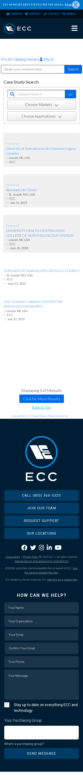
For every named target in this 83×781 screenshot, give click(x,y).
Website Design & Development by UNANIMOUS (41, 561)
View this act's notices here (62, 579)
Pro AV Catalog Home (19, 59)
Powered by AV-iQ (58, 416)
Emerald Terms (19, 416)
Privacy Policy (38, 416)
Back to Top (41, 407)
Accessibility (13, 556)
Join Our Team (41, 508)
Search (71, 13)
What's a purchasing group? (24, 744)
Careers (16, 13)
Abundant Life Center (21, 190)
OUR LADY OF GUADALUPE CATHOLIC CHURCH (41, 271)
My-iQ (46, 59)
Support (34, 13)
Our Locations (41, 533)
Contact (53, 13)
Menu (74, 28)
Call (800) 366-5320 (41, 495)
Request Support (41, 521)
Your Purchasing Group (23, 720)
